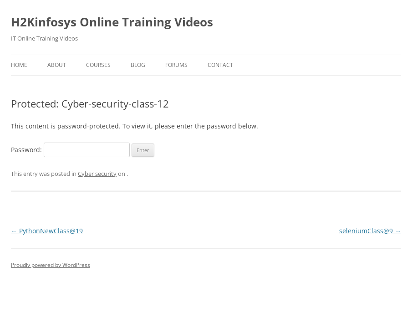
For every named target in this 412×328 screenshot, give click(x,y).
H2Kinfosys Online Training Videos (112, 22)
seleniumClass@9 (370, 230)
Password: (70, 149)
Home (19, 65)
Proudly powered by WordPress (50, 265)
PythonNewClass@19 (47, 230)
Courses (98, 65)
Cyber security (97, 173)
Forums (176, 65)
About (56, 65)
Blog (138, 65)
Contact (220, 65)
